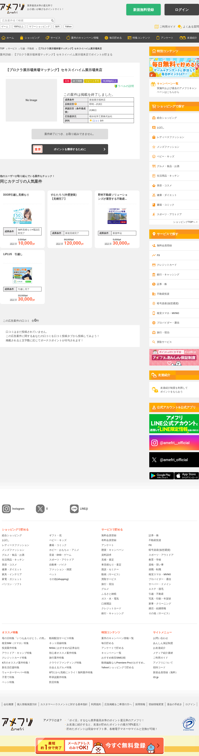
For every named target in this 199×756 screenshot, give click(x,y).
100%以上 (19, 26)
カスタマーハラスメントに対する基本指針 (64, 704)
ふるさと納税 (108, 593)
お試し (160, 127)
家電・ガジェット (12, 579)
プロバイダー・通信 (168, 322)
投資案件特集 (9, 647)
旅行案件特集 (56, 657)
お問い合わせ (160, 638)
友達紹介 (192, 37)
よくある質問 (191, 26)
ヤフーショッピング (39, 26)
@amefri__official (175, 442)
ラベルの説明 (124, 86)
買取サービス (164, 342)
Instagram (18, 508)
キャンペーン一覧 (111, 652)
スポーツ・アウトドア (169, 214)
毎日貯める (115, 37)
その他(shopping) (59, 579)
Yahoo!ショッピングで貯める (117, 667)
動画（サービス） (111, 574)
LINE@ (84, 508)
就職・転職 (155, 569)
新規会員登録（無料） (165, 672)
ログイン (182, 10)
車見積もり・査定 (111, 564)
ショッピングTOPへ (184, 222)
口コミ (96, 120)
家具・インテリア (12, 574)
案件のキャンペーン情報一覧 (117, 638)
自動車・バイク (58, 564)
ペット (53, 574)
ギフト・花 (55, 535)
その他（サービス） (160, 613)
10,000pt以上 (109, 81)
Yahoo (68, 26)
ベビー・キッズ (165, 156)
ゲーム (4, 26)
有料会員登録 (108, 540)
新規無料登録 (143, 10)
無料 (57, 26)
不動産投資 (163, 293)
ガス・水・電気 (110, 598)
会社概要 (9, 704)
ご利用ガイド (168, 26)
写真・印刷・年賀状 (160, 598)
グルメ (105, 588)
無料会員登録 (164, 245)
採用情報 (140, 704)
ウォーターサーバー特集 (15, 672)
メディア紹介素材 (163, 652)
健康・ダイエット (167, 195)
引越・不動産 (156, 593)
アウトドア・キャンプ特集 (17, 652)
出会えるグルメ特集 (60, 667)
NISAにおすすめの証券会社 (64, 647)
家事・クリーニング (160, 603)
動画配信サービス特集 (61, 638)
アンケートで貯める (112, 647)
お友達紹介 (159, 647)
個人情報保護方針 (27, 704)
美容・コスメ (164, 185)
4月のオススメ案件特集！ (16, 662)
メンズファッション (168, 146)
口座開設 (106, 603)
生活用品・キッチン (168, 175)
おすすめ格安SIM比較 (113, 657)
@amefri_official (174, 459)
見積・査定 (107, 559)
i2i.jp (155, 677)
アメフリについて (163, 662)
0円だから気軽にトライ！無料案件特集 (71, 672)
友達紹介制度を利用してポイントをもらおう (174, 389)
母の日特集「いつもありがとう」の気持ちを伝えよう (24, 638)
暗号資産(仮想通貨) (168, 303)
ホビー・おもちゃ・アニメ (64, 549)
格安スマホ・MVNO (168, 313)
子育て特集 (8, 677)
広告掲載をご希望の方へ (118, 704)
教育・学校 (155, 559)
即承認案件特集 (58, 677)
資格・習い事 (156, 564)
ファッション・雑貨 (60, 569)
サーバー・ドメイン (160, 584)
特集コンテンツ (141, 37)
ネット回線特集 (58, 643)
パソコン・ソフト (12, 584)
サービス (55, 37)
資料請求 (106, 554)
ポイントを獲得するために (70, 149)
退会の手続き (174, 704)
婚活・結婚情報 (157, 608)
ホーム (10, 37)
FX (158, 255)
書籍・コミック (165, 204)
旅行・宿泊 (163, 332)
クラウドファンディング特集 (65, 662)
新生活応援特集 (10, 667)
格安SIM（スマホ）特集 (15, 643)
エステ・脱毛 (156, 588)
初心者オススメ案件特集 (63, 652)
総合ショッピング (167, 117)
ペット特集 (8, 682)
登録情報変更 (156, 704)
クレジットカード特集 (14, 657)
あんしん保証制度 (163, 643)
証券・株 (162, 284)
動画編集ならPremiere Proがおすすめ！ (123, 662)
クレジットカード (167, 264)
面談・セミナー (110, 569)
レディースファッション (170, 137)
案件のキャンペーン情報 (85, 37)
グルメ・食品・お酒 (168, 166)
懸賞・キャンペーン (112, 549)
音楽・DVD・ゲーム (60, 554)
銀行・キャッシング (168, 274)
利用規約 (96, 704)
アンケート (167, 37)
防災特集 (54, 682)
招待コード (159, 667)
